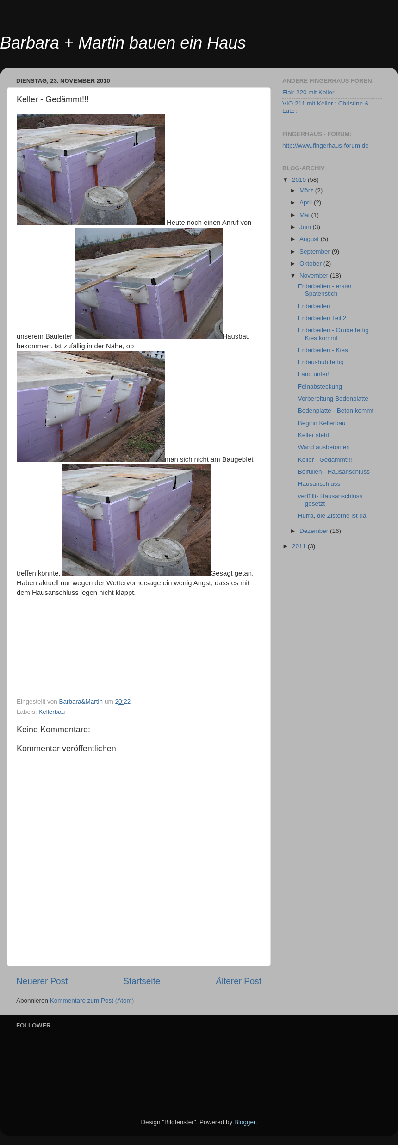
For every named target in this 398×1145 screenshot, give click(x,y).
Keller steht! (314, 435)
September (315, 251)
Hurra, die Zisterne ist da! (333, 515)
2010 (300, 179)
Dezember (314, 530)
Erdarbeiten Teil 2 (322, 318)
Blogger (244, 1122)
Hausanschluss (319, 483)
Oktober (311, 263)
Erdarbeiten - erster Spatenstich (325, 290)
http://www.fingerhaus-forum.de (325, 145)
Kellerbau (51, 711)
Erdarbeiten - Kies (323, 350)
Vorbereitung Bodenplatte (333, 398)
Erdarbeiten (314, 306)
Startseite (141, 981)
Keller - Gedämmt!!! (325, 459)
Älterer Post (238, 981)
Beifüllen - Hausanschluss (334, 471)
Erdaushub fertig (321, 362)
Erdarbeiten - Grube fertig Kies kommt (333, 334)
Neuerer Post (42, 981)
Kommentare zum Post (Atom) (92, 1000)
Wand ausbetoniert (324, 447)
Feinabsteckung (320, 386)
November (314, 275)
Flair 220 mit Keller (308, 92)
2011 (300, 546)
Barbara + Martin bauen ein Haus (123, 42)
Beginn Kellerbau (322, 423)
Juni (306, 226)
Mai (305, 214)
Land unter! (314, 374)
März (307, 190)
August (310, 238)
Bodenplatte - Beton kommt (336, 410)
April (306, 202)
